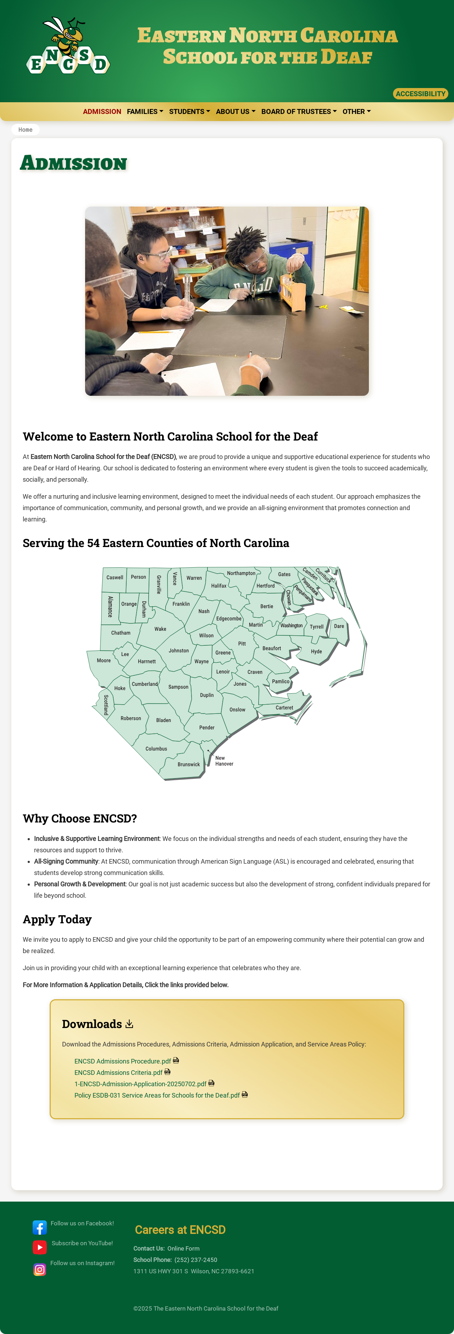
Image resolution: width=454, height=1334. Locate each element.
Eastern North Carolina (267, 34)
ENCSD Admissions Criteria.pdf (118, 1072)
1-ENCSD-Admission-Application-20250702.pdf (140, 1084)
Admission (102, 111)
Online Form (183, 1248)
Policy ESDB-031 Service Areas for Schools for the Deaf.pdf (157, 1095)
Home (25, 129)
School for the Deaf (267, 55)
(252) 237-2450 (196, 1259)
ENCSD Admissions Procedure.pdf (122, 1061)
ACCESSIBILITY (420, 93)
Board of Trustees (296, 111)
